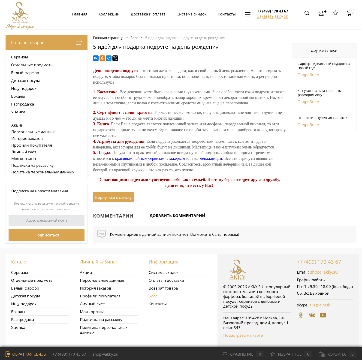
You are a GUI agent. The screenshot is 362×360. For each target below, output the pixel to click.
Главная (75, 14)
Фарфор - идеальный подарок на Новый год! (324, 66)
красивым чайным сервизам (139, 158)
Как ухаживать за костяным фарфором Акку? (319, 93)
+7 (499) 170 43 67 (319, 261)
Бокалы (18, 311)
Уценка (18, 327)
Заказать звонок (272, 16)
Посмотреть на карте (243, 335)
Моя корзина (23, 158)
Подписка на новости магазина (39, 191)
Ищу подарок (23, 303)
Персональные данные (33, 131)
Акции (17, 125)
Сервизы (19, 272)
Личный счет (23, 151)
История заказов (27, 138)
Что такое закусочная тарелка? (322, 118)
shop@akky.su (324, 272)
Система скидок (190, 14)
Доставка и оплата (145, 14)
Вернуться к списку (113, 197)
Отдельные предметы (32, 280)
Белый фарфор (25, 288)
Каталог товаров (46, 42)
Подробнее (308, 74)
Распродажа (22, 319)
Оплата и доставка (166, 280)
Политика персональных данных (42, 172)
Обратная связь (26, 354)
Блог (153, 296)
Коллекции (105, 14)
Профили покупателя (31, 145)
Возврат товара (163, 288)
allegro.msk (319, 305)
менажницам (210, 158)
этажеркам (175, 158)
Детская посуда (25, 296)
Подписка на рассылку (32, 165)
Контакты (226, 14)
